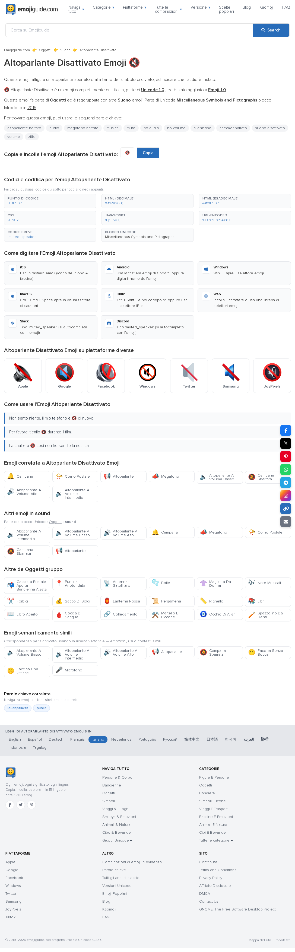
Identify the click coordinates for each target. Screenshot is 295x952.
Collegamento (120, 614)
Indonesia (17, 747)
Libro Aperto (22, 614)
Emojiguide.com (17, 50)
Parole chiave (114, 870)
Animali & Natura (116, 824)
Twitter (10, 893)
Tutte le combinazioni (168, 9)
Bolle (161, 582)
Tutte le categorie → (216, 840)
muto (131, 128)
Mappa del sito (260, 940)
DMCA (204, 893)
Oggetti (45, 50)
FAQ (286, 7)
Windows (13, 885)
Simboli (108, 801)
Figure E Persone (214, 777)
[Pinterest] (31, 805)
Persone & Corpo (117, 777)
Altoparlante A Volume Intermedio (72, 494)
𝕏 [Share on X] (286, 443)
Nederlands (121, 739)
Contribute (208, 862)
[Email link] (285, 521)
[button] (50, 201)
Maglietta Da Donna (215, 583)
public (41, 708)
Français (77, 739)
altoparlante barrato (24, 128)
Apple (10, 862)
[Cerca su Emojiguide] (129, 30)
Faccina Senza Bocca (265, 652)
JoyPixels (13, 909)
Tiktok (10, 917)
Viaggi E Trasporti (214, 809)
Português (147, 739)
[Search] (271, 30)
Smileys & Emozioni (119, 816)
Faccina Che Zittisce (22, 671)
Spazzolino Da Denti (265, 615)
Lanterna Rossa (121, 601)
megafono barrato (83, 128)
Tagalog (39, 747)
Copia (148, 152)
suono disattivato (270, 128)
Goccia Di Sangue (68, 615)
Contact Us (208, 901)
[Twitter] (20, 805)
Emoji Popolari (114, 893)
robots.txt (282, 940)
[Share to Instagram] (285, 495)
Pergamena (166, 601)
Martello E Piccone (165, 615)
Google (11, 870)
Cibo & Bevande (116, 832)
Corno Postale (72, 476)
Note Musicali (264, 582)
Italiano (98, 739)
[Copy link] (285, 508)
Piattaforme (134, 7)
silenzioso (202, 128)
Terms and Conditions (217, 870)
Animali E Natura (213, 824)
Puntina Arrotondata (70, 583)
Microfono (68, 670)
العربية (248, 739)
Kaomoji (266, 7)
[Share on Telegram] (285, 482)
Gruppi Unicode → (117, 840)
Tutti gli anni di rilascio (120, 877)
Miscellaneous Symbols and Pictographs (140, 236)
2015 (31, 107)
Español (35, 739)
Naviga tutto (76, 9)
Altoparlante (118, 476)
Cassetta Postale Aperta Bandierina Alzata (27, 585)
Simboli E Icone (212, 801)
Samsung (13, 901)
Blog (247, 7)
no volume (176, 128)
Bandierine (111, 785)
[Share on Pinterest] (285, 456)
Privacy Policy (210, 877)
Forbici (17, 601)
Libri (256, 601)
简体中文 (191, 739)
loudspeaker (18, 708)
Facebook (14, 877)
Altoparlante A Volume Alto (24, 492)
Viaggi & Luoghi (115, 809)
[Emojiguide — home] (31, 9)
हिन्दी (264, 739)
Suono (65, 50)
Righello (211, 601)
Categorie (103, 7)
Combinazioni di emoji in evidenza (132, 862)
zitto (32, 136)
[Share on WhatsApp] (285, 469)
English (15, 739)
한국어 (230, 739)
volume (13, 136)
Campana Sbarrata (261, 477)
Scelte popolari (226, 9)
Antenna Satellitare (116, 583)
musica (113, 128)
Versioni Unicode (117, 885)
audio (54, 128)
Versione (200, 7)
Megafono (165, 476)
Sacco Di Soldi (72, 601)
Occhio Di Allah (218, 614)
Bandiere (207, 793)
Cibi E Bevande (212, 832)
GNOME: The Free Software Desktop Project (237, 909)
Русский (170, 739)
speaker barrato (233, 128)
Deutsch (56, 739)
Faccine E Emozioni (216, 816)
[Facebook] (9, 805)
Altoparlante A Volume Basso (217, 477)
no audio (151, 128)
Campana (20, 476)
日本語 (212, 739)
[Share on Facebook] (285, 430)
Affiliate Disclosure (215, 885)
